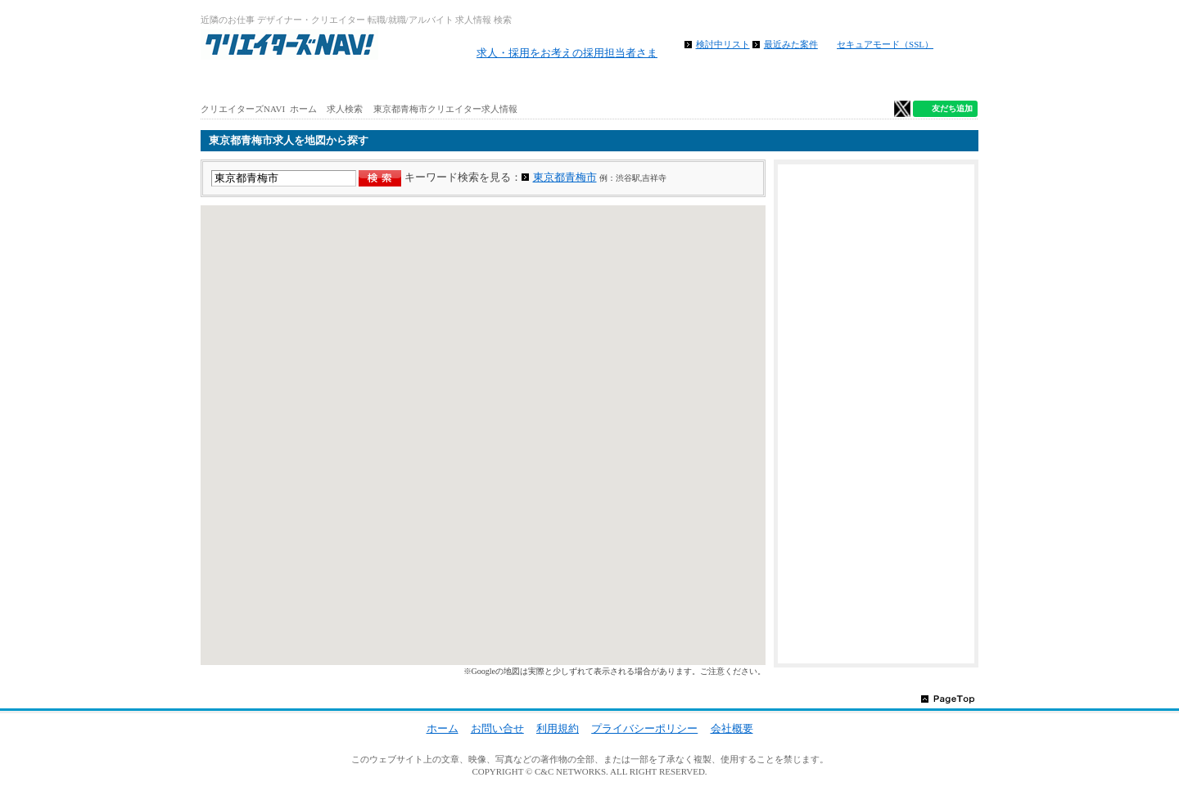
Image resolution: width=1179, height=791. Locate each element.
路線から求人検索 (524, 82)
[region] (483, 435)
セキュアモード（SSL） (885, 44)
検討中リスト (723, 44)
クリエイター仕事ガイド (912, 82)
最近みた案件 (791, 44)
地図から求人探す (653, 82)
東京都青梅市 (565, 177)
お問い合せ (497, 728)
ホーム (265, 82)
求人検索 (345, 109)
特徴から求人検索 (782, 82)
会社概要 (732, 728)
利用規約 (557, 728)
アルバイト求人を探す (394, 82)
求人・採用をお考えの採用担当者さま (567, 53)
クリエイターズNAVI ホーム (259, 109)
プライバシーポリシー (644, 728)
